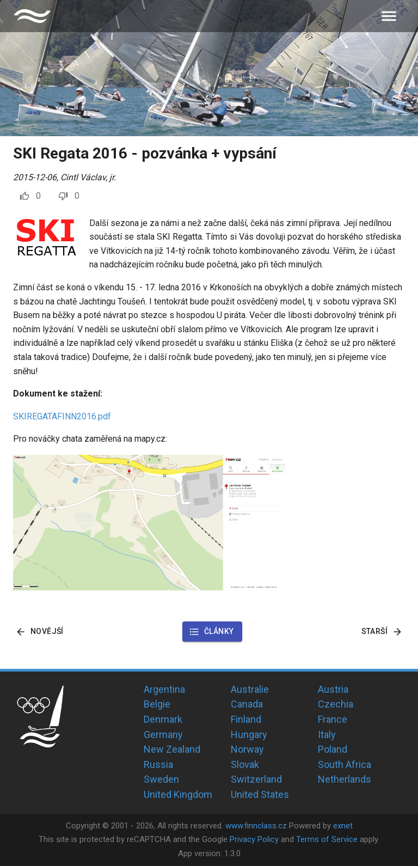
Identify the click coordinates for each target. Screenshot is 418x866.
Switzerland (256, 779)
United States (260, 794)
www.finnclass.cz (256, 826)
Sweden (161, 779)
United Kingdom (178, 794)
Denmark (163, 719)
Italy (327, 734)
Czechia (335, 704)
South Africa (344, 764)
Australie (250, 689)
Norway (247, 749)
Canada (247, 704)
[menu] (389, 16)
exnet (343, 826)
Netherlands (344, 779)
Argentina (164, 689)
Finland (246, 719)
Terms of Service (327, 839)
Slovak (245, 764)
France (332, 719)
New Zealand (172, 749)
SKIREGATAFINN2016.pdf (62, 416)
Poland (332, 749)
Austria (333, 689)
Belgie (157, 704)
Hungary (249, 734)
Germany (163, 734)
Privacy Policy (254, 839)
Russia (158, 764)
